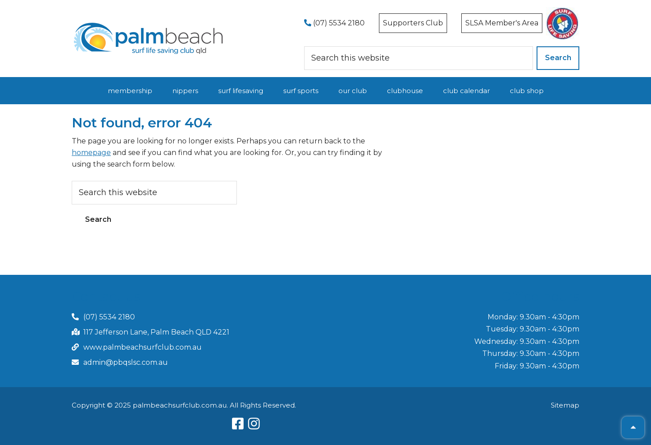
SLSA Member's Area (501, 23)
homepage (91, 152)
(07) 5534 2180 (334, 23)
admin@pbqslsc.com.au (125, 362)
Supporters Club (413, 23)
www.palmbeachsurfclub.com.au (142, 347)
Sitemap (565, 405)
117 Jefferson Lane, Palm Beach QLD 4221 (156, 332)
